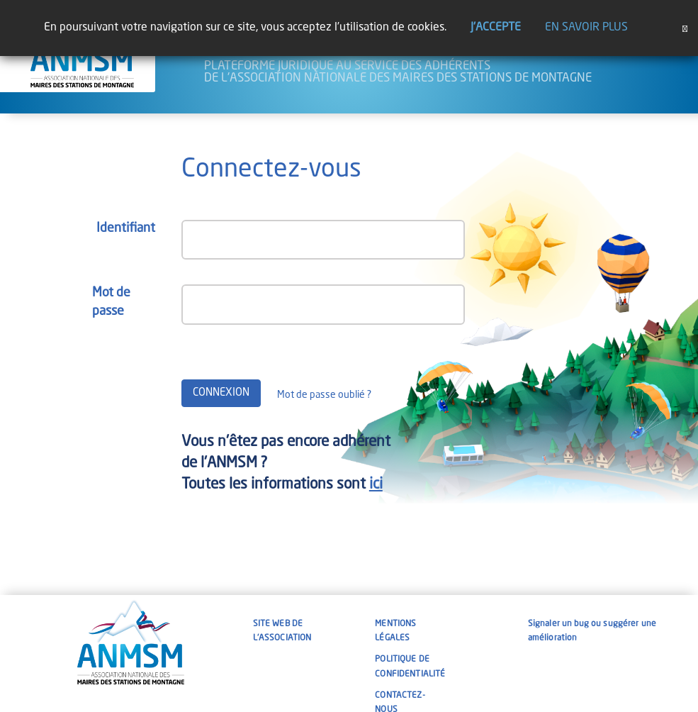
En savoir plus (586, 27)
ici (376, 484)
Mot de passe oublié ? (324, 395)
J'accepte (496, 27)
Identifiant (125, 228)
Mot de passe (111, 302)
